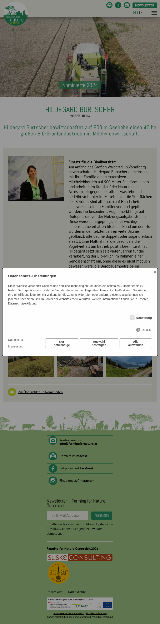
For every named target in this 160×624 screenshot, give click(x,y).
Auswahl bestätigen (99, 343)
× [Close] (155, 272)
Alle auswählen (135, 343)
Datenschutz (16, 339)
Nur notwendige (62, 343)
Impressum (15, 346)
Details (146, 329)
